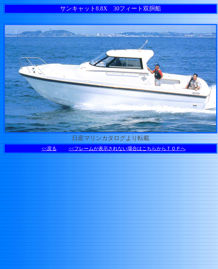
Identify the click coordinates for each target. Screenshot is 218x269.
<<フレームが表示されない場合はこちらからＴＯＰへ (127, 148)
